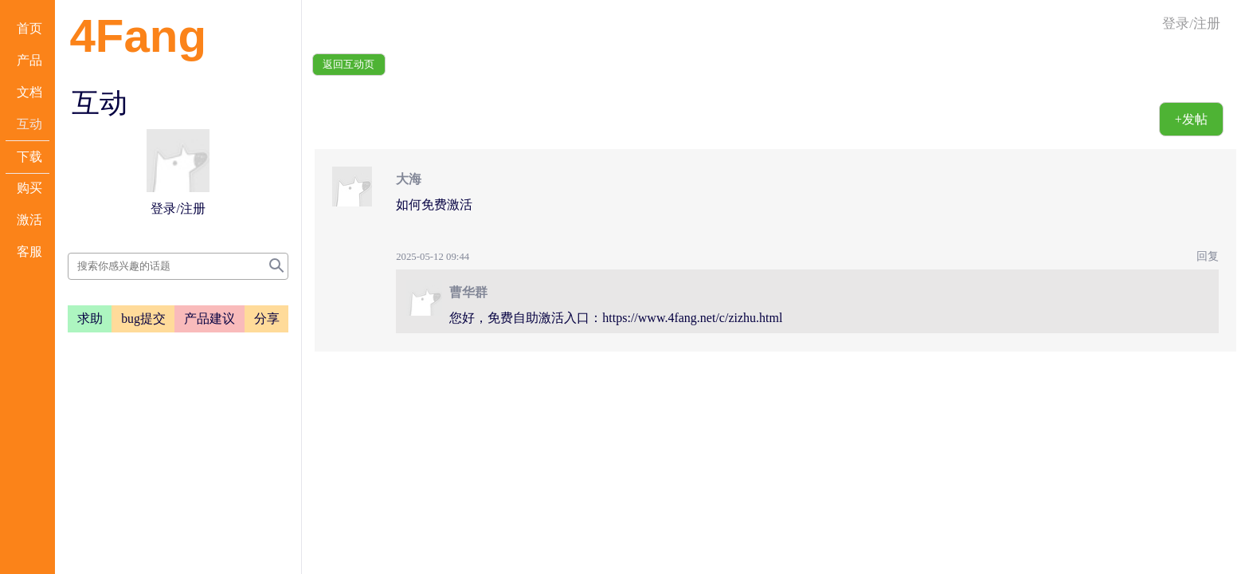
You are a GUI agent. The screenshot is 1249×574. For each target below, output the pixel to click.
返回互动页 (348, 64)
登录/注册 (1191, 23)
